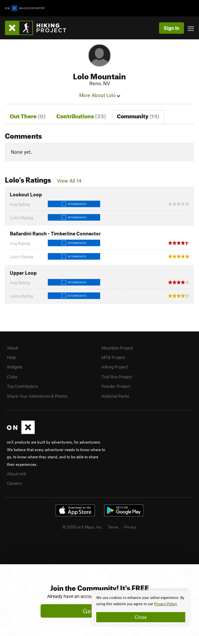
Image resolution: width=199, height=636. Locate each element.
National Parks (115, 396)
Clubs (12, 376)
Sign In (171, 28)
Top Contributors (22, 386)
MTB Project (113, 357)
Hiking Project (114, 366)
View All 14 (69, 181)
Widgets (14, 366)
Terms (113, 527)
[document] (140, 608)
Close (141, 617)
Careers (14, 483)
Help (11, 357)
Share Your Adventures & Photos (37, 396)
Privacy (130, 527)
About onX (17, 473)
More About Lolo (99, 95)
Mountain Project (117, 347)
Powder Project (115, 386)
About (12, 347)
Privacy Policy (165, 604)
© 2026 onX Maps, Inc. (82, 527)
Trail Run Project (116, 376)
